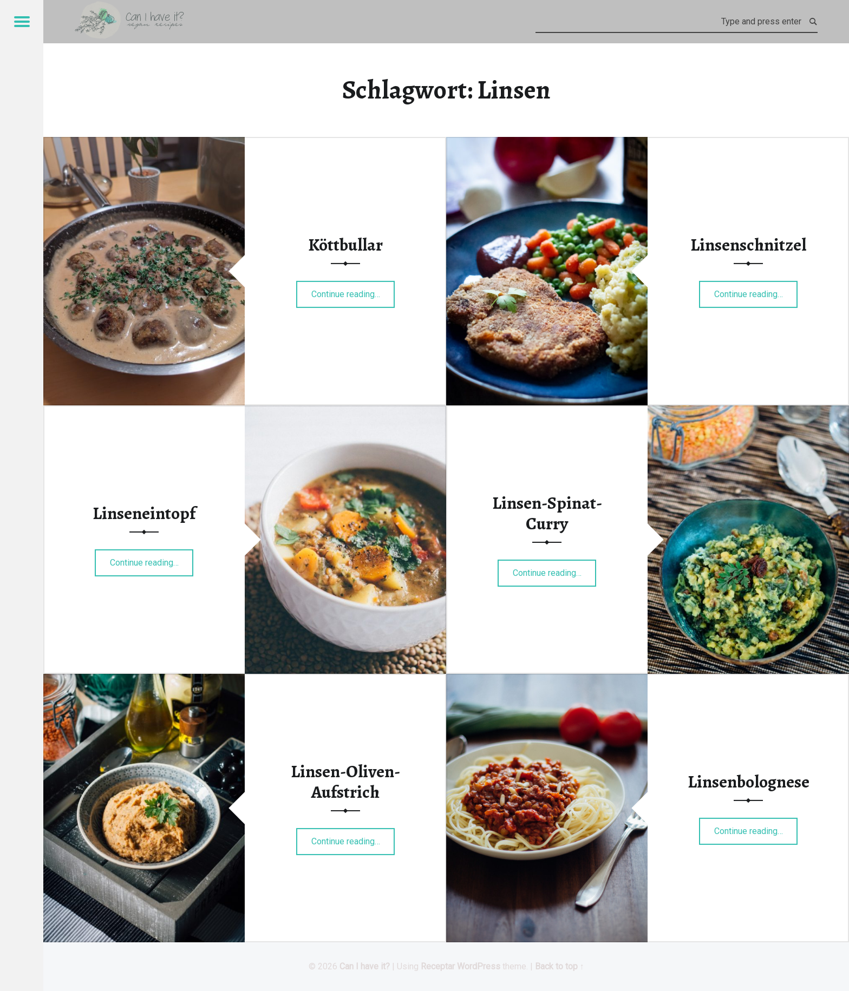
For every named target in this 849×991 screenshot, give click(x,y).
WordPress (478, 966)
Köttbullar (345, 245)
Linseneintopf (144, 513)
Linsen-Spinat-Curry (547, 513)
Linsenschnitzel (748, 245)
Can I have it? (364, 966)
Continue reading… (353, 290)
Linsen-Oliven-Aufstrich (345, 781)
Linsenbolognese (748, 781)
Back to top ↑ (559, 966)
